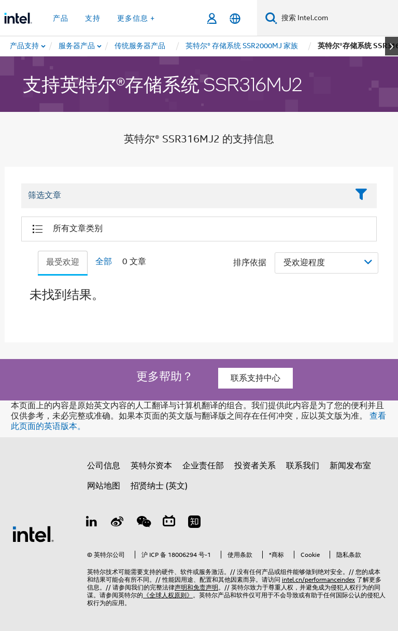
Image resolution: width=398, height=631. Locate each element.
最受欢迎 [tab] (62, 262)
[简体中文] (235, 18)
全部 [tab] (103, 261)
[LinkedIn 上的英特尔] (92, 523)
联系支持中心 (255, 378)
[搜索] (271, 17)
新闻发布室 (350, 466)
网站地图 (103, 486)
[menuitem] (77, 46)
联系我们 (302, 466)
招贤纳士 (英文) (159, 486)
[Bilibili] (169, 523)
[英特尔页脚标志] (33, 533)
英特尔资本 (151, 466)
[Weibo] (117, 523)
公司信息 (103, 466)
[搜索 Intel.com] (337, 18)
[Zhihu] (194, 523)
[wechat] (143, 523)
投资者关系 (255, 466)
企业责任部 (203, 466)
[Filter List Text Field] (184, 195)
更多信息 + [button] (136, 18)
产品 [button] (60, 18)
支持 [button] (93, 18)
